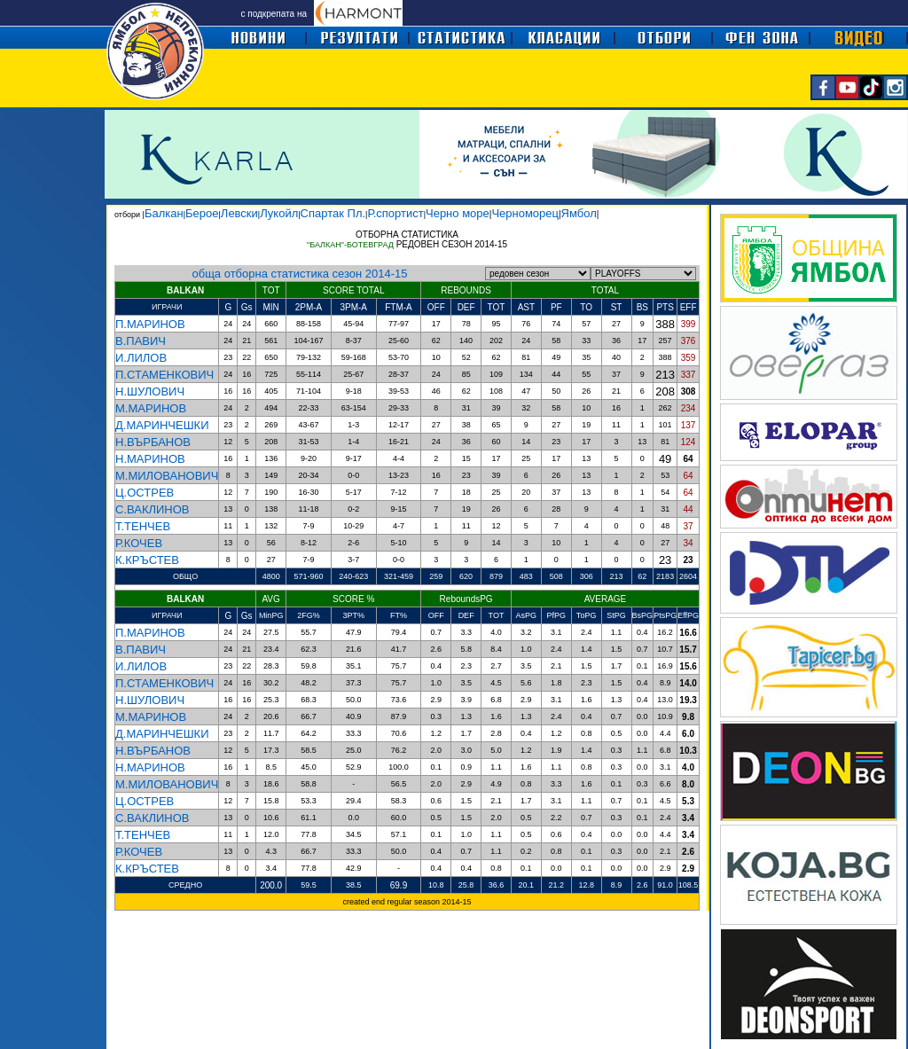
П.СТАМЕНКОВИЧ (164, 374)
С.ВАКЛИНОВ (152, 509)
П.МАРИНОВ (150, 324)
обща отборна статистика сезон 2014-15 (300, 273)
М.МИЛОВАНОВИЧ (166, 475)
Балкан (164, 213)
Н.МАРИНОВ (150, 459)
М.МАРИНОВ (150, 408)
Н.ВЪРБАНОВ (153, 442)
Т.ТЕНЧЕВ (142, 526)
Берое (201, 213)
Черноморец (525, 213)
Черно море (457, 213)
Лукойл (279, 213)
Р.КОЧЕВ (138, 543)
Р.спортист (395, 213)
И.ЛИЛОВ (141, 357)
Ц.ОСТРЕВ (144, 492)
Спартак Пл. (333, 213)
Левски (239, 213)
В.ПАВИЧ (140, 341)
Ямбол (579, 213)
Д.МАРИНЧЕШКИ (162, 425)
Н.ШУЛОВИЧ (149, 391)
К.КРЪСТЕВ (147, 560)
